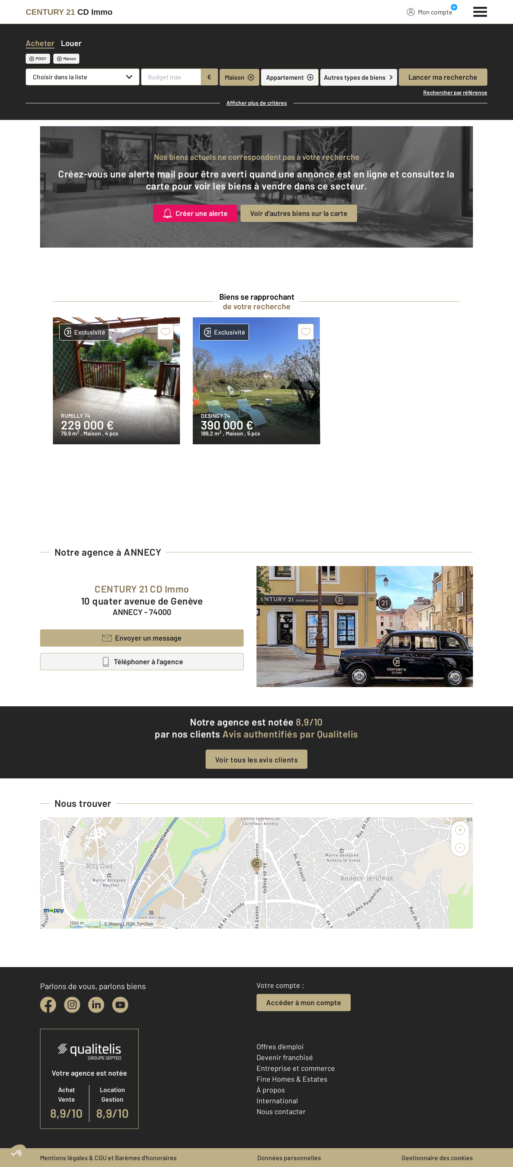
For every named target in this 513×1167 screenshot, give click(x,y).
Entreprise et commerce (295, 1068)
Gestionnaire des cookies (437, 1157)
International (277, 1100)
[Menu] (480, 11)
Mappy (115, 923)
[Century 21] (69, 12)
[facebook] (48, 1005)
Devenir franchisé (284, 1057)
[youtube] (120, 1005)
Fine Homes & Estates (291, 1078)
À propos (270, 1089)
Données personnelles (289, 1157)
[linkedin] (96, 1005)
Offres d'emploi (280, 1046)
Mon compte (429, 11)
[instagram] (72, 1005)
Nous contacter (281, 1111)
